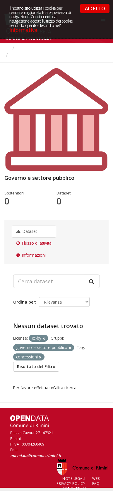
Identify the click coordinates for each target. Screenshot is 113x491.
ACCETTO (95, 8)
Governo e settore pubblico (46, 55)
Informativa (23, 29)
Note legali (73, 478)
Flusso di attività (34, 243)
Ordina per (24, 302)
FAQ (96, 483)
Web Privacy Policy (78, 481)
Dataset (26, 231)
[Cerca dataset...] (48, 281)
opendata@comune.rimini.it (35, 455)
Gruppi (26, 48)
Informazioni (31, 255)
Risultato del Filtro (36, 366)
